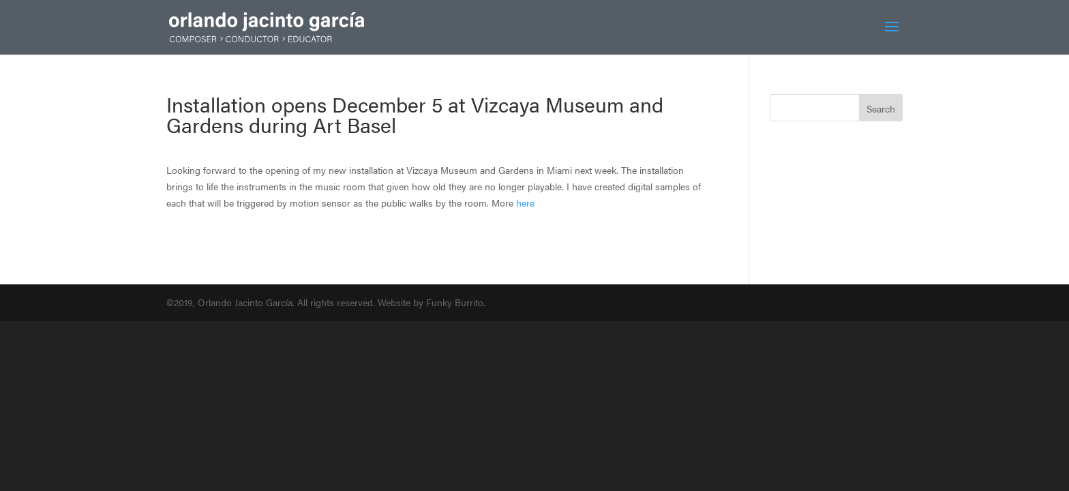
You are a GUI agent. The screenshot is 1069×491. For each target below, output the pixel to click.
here (525, 202)
